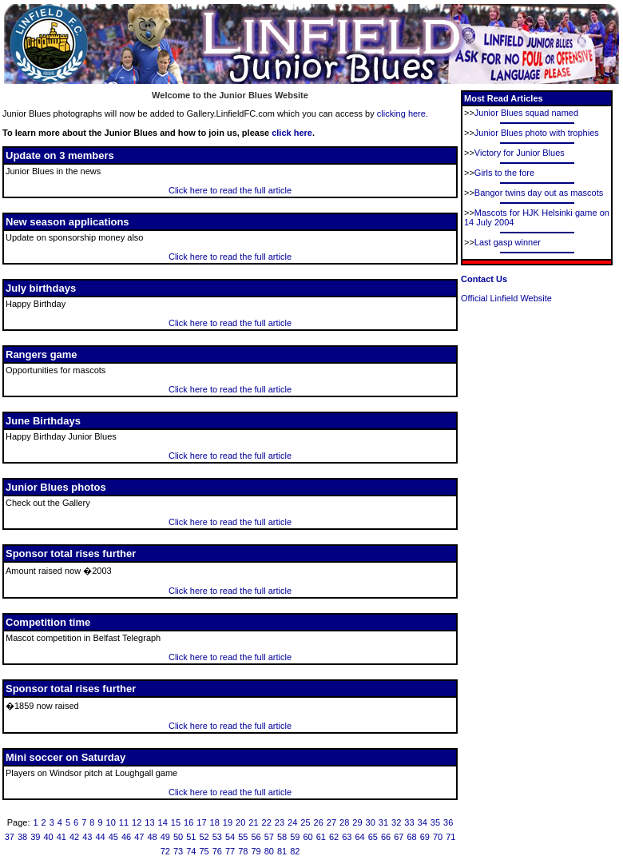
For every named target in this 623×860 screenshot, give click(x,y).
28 (344, 822)
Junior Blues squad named (526, 112)
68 (411, 837)
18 (215, 822)
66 (386, 837)
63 (346, 837)
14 (163, 822)
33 (409, 822)
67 (398, 837)
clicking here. (402, 113)
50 (178, 837)
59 (295, 837)
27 (331, 822)
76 (217, 851)
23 (279, 822)
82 (295, 851)
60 (307, 837)
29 (357, 822)
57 (269, 837)
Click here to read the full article (230, 190)
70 (437, 837)
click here (292, 132)
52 (203, 837)
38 (22, 837)
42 (74, 837)
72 (165, 851)
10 (111, 822)
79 (255, 851)
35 (435, 822)
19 (227, 822)
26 (318, 822)
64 (359, 837)
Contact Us (484, 279)
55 (243, 837)
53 (217, 837)
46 (126, 837)
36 (448, 822)
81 (282, 851)
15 (176, 822)
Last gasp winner (507, 242)
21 (253, 822)
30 (370, 822)
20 (240, 822)
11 (124, 822)
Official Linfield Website (506, 298)
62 (334, 837)
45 (113, 837)
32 (396, 822)
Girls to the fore (504, 172)
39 (35, 837)
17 (201, 822)
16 (188, 822)
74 (191, 851)
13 (149, 822)
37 (9, 837)
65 (373, 837)
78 (243, 851)
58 (282, 837)
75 (203, 851)
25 (305, 822)
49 (165, 837)
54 (230, 837)
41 (61, 837)
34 (422, 822)
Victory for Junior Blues (519, 152)
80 (269, 851)
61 (321, 837)
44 (100, 837)
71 (450, 837)
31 (383, 822)
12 (136, 822)
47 (139, 837)
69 (425, 837)
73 (178, 851)
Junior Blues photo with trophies (536, 132)
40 (48, 837)
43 (87, 837)
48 (152, 837)
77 (230, 851)
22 (267, 822)
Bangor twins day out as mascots (538, 192)
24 (292, 822)
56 (255, 837)
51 (191, 837)
